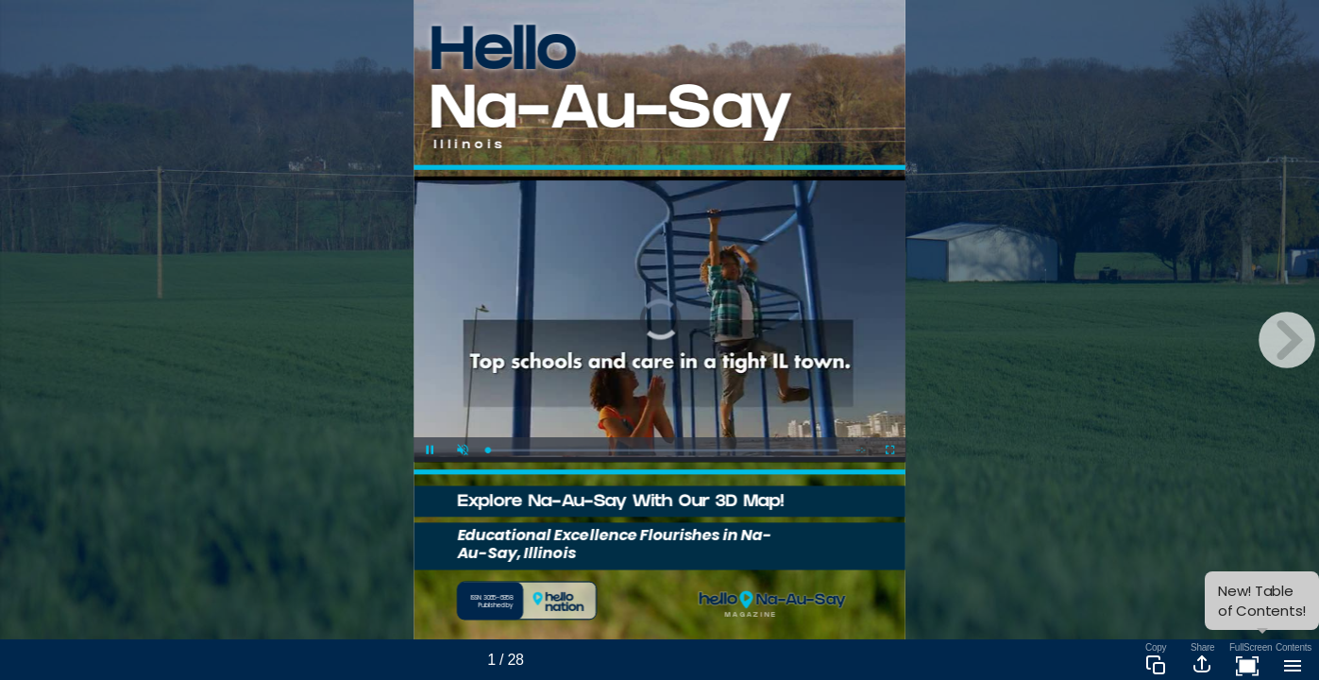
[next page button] (1287, 340)
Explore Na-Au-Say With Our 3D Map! (620, 503)
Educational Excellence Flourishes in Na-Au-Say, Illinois (614, 543)
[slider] (663, 450)
